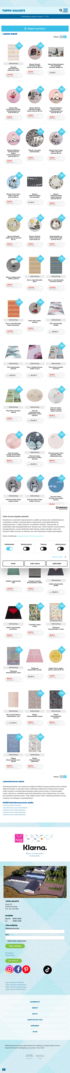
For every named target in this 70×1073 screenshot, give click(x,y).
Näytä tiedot (57, 557)
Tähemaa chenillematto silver (13, 671)
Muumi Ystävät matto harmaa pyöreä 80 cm (34, 238)
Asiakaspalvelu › (35, 856)
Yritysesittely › (10, 955)
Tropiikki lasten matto (35, 625)
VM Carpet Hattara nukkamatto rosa (13, 715)
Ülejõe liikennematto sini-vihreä (13, 759)
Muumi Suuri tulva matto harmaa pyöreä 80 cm (56, 151)
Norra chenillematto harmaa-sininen (56, 280)
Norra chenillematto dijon (34, 280)
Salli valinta (35, 563)
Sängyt (35, 1008)
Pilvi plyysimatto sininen (13, 367)
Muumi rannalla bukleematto (35, 150)
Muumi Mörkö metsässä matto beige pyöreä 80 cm (34, 109)
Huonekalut (35, 1002)
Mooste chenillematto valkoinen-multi (13, 68)
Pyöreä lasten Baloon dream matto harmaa (55, 409)
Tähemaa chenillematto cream (56, 628)
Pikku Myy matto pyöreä (34, 321)
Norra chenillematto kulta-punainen (13, 324)
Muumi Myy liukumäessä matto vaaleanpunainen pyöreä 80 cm (13, 110)
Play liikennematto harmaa (56, 367)
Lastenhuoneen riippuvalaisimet (14, 812)
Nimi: (7, 935)
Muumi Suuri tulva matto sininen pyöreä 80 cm (13, 195)
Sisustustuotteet (35, 1019)
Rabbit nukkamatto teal (13, 581)
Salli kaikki (57, 563)
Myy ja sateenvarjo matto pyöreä (13, 277)
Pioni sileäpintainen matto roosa (34, 367)
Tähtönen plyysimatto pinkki (35, 669)
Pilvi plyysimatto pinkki (56, 324)
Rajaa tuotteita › (35, 28)
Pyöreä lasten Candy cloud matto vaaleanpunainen (13, 454)
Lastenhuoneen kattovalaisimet (14, 810)
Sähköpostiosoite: (12, 928)
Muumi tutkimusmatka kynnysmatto (34, 195)
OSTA (40, 113)
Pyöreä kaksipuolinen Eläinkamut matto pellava (35, 413)
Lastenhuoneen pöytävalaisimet (14, 814)
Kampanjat (35, 1025)
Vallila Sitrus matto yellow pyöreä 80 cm (56, 669)
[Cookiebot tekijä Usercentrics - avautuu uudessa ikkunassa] (57, 508)
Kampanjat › (9, 953)
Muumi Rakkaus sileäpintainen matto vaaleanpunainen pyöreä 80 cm (13, 153)
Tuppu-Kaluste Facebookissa (15, 987)
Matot (35, 1014)
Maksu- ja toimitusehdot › (35, 853)
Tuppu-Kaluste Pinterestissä (15, 989)
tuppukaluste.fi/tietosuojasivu (30, 536)
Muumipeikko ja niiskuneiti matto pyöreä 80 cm (55, 238)
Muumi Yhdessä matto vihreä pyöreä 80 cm (13, 238)
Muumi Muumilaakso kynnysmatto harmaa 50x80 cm (56, 65)
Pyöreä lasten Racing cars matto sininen (56, 498)
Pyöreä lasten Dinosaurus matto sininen (35, 457)
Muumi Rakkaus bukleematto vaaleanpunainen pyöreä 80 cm (56, 110)
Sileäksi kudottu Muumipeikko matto (34, 581)
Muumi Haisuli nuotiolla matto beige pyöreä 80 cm (34, 65)
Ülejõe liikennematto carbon (56, 716)
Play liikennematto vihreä (13, 411)
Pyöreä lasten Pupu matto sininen (34, 500)
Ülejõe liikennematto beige (34, 715)
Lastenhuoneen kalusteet (12, 805)
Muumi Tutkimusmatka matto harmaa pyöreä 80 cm (56, 196)
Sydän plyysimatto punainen (13, 628)
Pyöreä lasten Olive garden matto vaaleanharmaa (55, 454)
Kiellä (13, 563)
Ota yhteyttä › (13, 960)
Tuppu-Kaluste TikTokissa (14, 982)
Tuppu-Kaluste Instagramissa (15, 985)
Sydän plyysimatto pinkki (56, 584)
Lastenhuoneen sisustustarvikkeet (15, 808)
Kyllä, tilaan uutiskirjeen (17, 941)
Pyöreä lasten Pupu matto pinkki (13, 500)
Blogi (35, 1031)
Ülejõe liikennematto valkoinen (34, 759)
